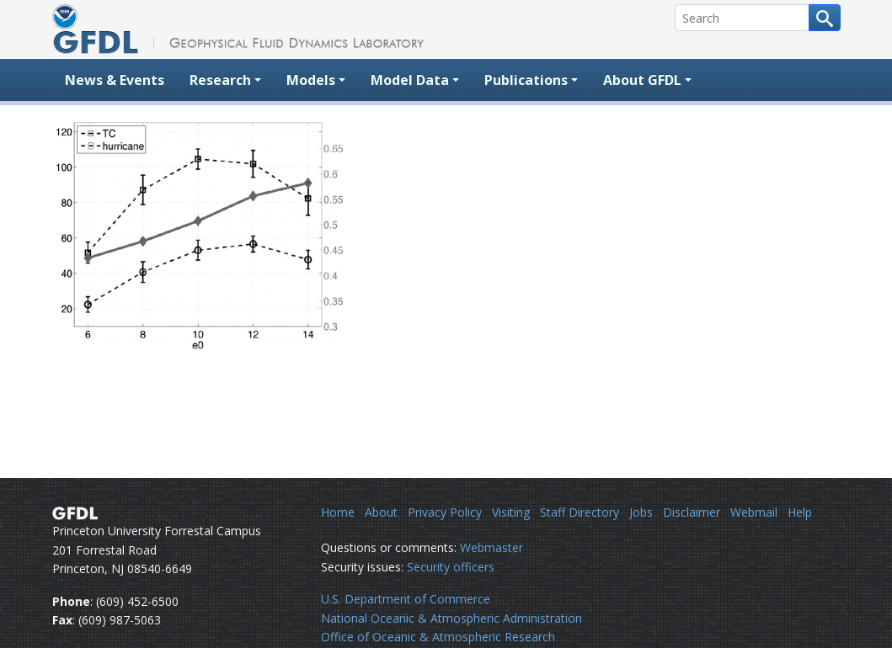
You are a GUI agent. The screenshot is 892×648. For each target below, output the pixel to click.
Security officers (450, 567)
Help (800, 512)
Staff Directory (579, 512)
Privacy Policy (445, 512)
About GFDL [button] (642, 80)
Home (338, 512)
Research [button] (220, 80)
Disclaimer (691, 512)
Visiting (511, 512)
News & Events (114, 80)
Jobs (641, 512)
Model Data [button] (410, 80)
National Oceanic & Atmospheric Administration (451, 618)
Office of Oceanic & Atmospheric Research (438, 637)
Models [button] (310, 80)
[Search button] (825, 17)
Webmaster (491, 547)
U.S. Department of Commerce (405, 599)
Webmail (753, 512)
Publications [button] (526, 80)
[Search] (742, 17)
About (381, 512)
